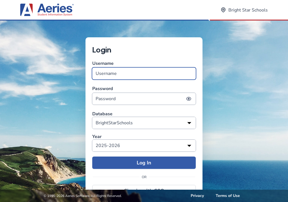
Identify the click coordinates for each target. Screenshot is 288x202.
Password (144, 95)
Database (102, 114)
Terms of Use (228, 195)
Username (144, 70)
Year (97, 137)
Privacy (197, 195)
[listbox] (144, 123)
